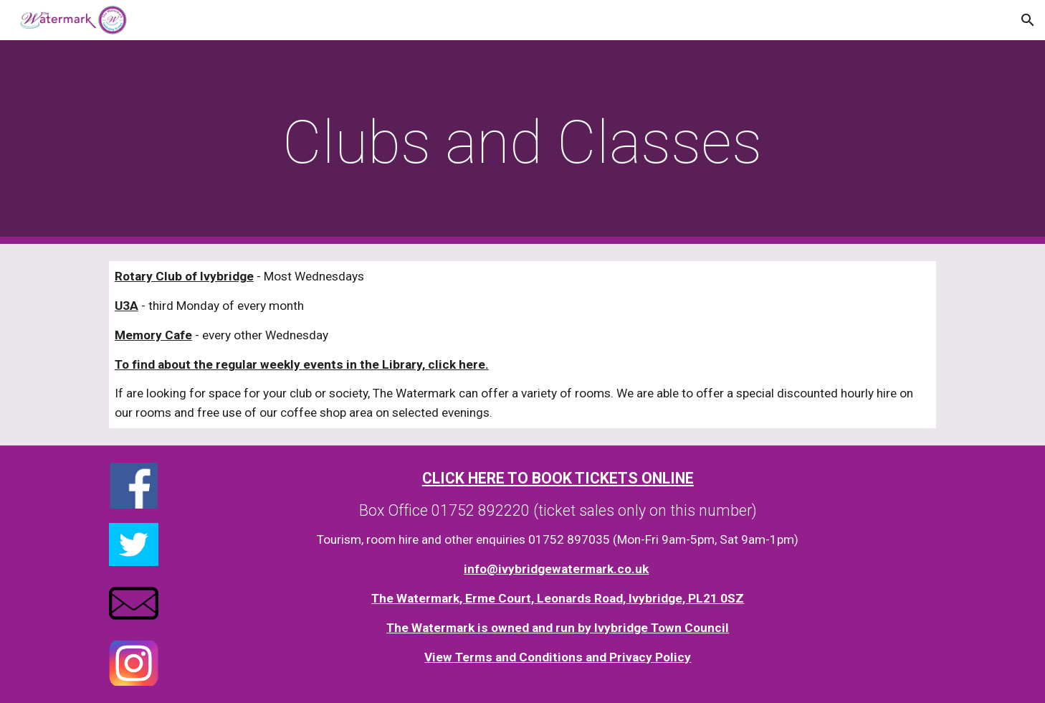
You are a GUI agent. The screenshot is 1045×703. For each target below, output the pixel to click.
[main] (522, 142)
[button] (1028, 20)
